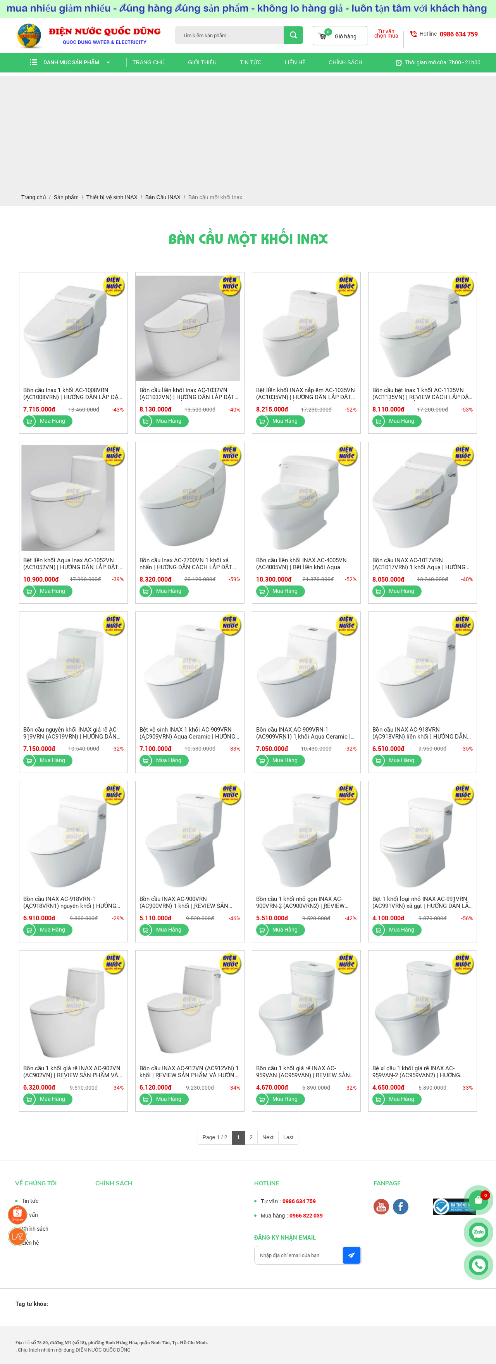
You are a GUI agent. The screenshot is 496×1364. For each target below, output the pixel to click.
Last (288, 1137)
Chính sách (345, 62)
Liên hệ (295, 62)
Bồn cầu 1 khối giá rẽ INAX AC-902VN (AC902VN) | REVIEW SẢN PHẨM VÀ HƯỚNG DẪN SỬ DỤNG (72, 1080)
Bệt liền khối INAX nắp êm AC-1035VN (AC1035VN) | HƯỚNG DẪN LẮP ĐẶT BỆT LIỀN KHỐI (305, 397)
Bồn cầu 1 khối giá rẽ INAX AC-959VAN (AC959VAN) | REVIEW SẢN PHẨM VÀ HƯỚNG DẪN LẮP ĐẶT (303, 1080)
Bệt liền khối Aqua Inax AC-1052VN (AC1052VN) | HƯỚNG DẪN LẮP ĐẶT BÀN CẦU (70, 572)
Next (268, 1137)
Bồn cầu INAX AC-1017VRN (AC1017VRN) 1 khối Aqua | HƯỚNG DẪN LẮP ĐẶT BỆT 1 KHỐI (418, 572)
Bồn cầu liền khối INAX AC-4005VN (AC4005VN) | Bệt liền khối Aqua (301, 569)
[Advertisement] (248, 130)
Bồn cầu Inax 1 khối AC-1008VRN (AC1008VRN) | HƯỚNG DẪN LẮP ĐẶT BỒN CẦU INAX (72, 397)
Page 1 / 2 (215, 1137)
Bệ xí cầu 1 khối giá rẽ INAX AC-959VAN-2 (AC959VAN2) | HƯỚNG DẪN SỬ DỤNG (416, 1080)
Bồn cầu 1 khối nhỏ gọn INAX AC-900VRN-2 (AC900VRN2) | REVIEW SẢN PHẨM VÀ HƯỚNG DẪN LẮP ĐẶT (305, 911)
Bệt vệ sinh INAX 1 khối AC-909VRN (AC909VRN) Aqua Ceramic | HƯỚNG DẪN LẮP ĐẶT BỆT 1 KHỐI (187, 741)
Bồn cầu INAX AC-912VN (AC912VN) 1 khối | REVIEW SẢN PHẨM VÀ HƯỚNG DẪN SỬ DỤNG (189, 1080)
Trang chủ (149, 62)
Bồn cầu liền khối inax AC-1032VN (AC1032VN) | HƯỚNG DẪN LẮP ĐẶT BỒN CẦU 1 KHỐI (187, 397)
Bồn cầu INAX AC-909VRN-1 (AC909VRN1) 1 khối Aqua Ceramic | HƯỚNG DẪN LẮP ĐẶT (303, 741)
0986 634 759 (459, 34)
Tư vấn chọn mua (386, 33)
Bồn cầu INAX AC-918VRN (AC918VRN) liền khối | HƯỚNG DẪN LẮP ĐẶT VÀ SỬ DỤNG (419, 741)
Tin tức (251, 62)
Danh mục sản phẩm (76, 62)
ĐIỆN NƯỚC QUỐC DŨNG (103, 1350)
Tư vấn (25, 1215)
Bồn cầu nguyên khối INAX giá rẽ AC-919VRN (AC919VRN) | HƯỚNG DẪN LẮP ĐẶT (70, 741)
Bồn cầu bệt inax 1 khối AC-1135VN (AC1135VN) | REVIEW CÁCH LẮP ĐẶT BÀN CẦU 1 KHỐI (422, 397)
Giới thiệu (202, 62)
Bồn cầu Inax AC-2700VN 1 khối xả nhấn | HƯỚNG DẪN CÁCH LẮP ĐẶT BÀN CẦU (186, 572)
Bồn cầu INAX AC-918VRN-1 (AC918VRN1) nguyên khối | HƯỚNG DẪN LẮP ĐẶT (69, 911)
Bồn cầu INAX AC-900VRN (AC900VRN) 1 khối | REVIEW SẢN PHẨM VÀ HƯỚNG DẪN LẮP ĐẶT (184, 911)
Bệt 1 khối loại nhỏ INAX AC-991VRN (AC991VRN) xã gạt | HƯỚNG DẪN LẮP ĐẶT (422, 911)
